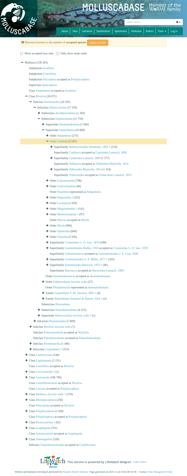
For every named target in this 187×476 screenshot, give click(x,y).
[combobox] (149, 22)
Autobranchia (52, 101)
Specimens (121, 31)
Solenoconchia (44, 433)
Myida (85, 220)
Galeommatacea (74, 253)
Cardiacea (75, 152)
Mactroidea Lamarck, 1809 (108, 270)
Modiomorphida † (67, 214)
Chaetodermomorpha (52, 444)
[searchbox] (149, 22)
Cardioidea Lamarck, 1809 (111, 152)
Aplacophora (49, 85)
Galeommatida (65, 180)
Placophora (49, 79)
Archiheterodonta (65, 113)
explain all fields (97, 42)
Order (53, 141)
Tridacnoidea (76, 175)
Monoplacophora (46, 399)
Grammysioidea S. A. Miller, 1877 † (86, 259)
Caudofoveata (44, 354)
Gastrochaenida (66, 186)
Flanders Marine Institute (75, 471)
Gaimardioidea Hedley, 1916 (82, 248)
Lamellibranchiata (46, 383)
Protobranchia (52, 343)
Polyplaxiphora (45, 416)
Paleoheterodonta (54, 338)
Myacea (61, 220)
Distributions (103, 31)
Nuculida (83, 332)
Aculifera (48, 68)
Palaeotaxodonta (53, 332)
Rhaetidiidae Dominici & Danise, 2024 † (78, 298)
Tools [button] (162, 31)
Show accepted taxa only (37, 53)
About (65, 31)
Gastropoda (42, 377)
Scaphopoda (43, 428)
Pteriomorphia (57, 321)
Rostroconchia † (45, 422)
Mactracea (71, 270)
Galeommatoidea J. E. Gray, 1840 (118, 253)
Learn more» (140, 461)
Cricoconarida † (45, 371)
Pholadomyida (61, 287)
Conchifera (49, 73)
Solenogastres (44, 439)
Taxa (74, 31)
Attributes (136, 31)
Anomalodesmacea (64, 276)
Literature (87, 31)
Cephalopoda (43, 360)
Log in (174, 31)
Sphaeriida (63, 231)
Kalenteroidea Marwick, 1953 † (83, 265)
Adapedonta (64, 135)
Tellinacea (75, 163)
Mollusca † (51, 394)
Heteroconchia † (73, 315)
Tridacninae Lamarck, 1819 (115, 175)
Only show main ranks (71, 53)
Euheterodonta (63, 118)
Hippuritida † (65, 197)
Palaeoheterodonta (66, 310)
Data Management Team (160, 471)
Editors (150, 31)
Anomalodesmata (69, 124)
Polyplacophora (80, 79)
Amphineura (43, 90)
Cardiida (62, 141)
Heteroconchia (57, 107)
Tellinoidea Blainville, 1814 (112, 163)
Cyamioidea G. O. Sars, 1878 (82, 242)
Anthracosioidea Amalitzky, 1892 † (89, 146)
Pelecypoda (42, 405)
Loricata (41, 388)
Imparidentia (66, 130)
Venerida (62, 236)
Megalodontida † (67, 208)
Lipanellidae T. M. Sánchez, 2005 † (75, 293)
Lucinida (62, 203)
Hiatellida (63, 191)
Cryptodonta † (53, 349)
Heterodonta (62, 304)
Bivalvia (41, 96)
